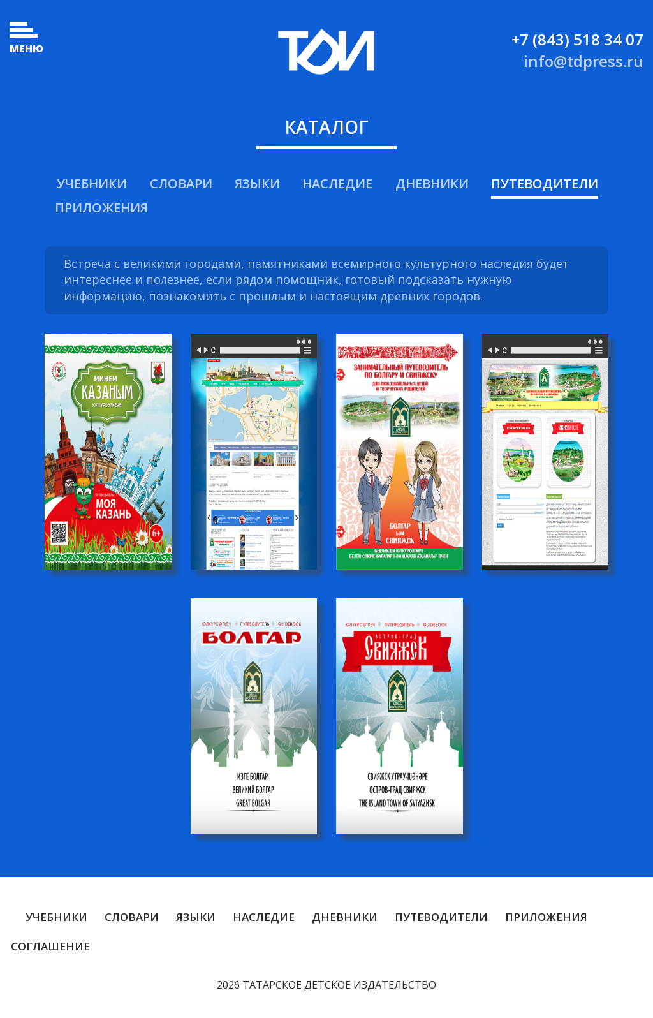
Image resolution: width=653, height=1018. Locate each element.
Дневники (432, 183)
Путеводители (544, 183)
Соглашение (50, 946)
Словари (181, 183)
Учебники (92, 183)
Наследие (337, 183)
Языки (257, 183)
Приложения (101, 207)
